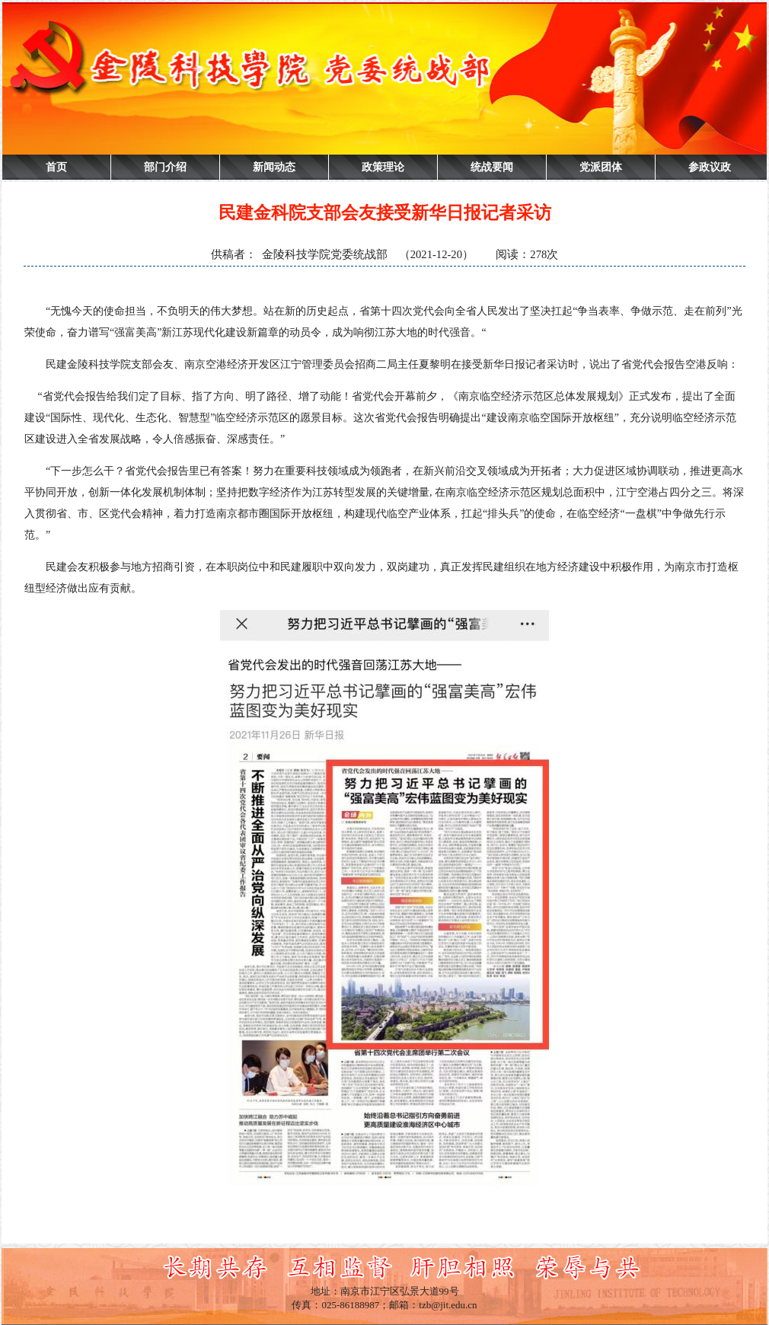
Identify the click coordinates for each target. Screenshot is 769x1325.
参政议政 (709, 167)
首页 (56, 167)
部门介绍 (165, 167)
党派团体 (600, 167)
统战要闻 (492, 167)
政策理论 (383, 167)
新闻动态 (274, 167)
